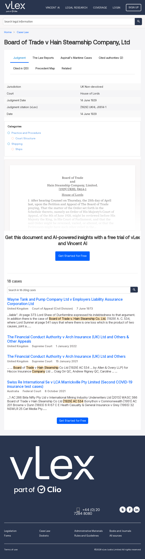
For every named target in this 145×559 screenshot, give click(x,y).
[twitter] (123, 509)
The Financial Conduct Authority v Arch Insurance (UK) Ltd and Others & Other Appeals (68, 339)
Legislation (10, 531)
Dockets (44, 535)
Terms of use (11, 549)
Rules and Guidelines (86, 535)
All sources (116, 535)
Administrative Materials (88, 531)
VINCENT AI (53, 7)
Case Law (44, 531)
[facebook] (129, 509)
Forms (7, 535)
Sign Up (134, 7)
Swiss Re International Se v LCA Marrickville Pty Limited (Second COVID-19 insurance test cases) (69, 384)
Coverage (100, 7)
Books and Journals (120, 531)
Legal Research (76, 7)
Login (116, 7)
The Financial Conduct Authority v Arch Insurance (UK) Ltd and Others (66, 356)
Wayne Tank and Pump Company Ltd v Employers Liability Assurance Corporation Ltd (65, 301)
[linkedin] (136, 509)
